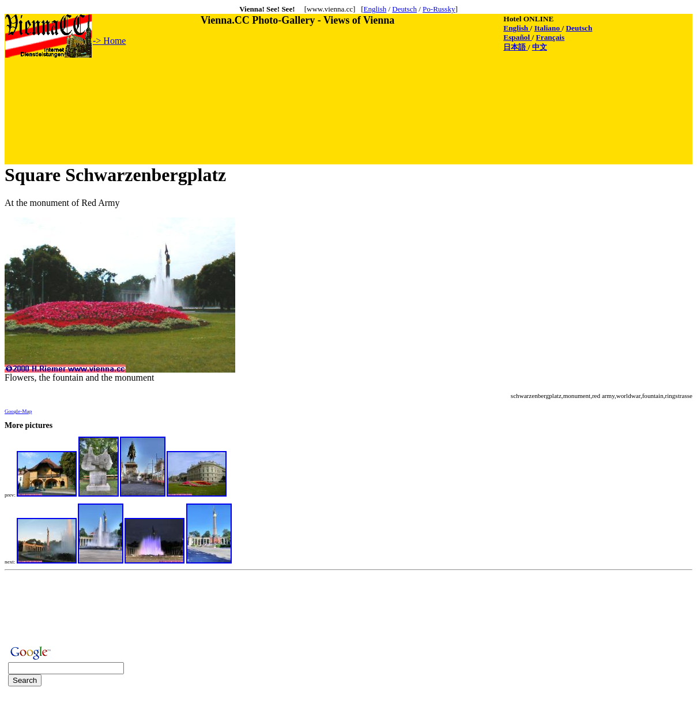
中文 (539, 47)
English (374, 9)
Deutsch (404, 9)
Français (550, 37)
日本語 (515, 47)
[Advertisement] (215, 85)
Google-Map (18, 411)
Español (517, 37)
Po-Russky (439, 9)
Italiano (548, 28)
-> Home (109, 41)
